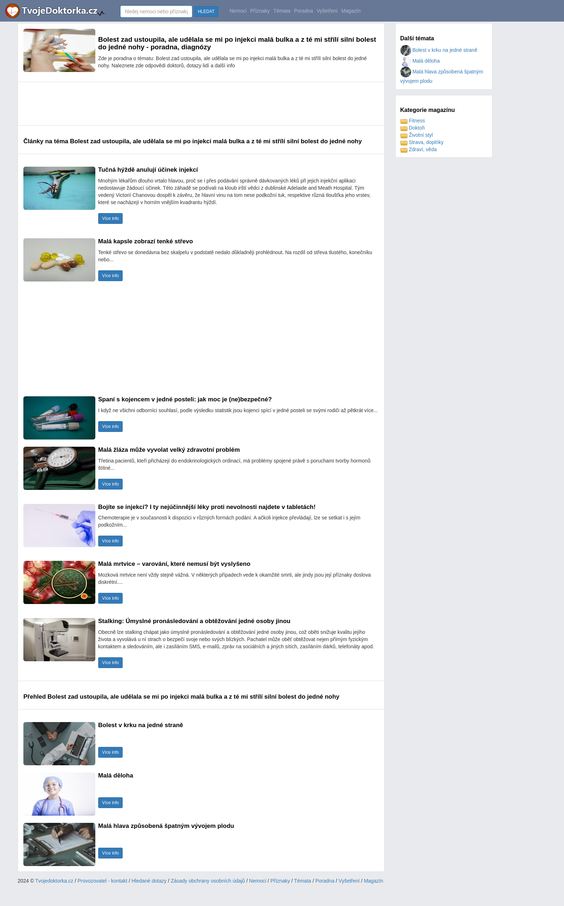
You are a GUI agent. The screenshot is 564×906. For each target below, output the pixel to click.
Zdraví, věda (418, 149)
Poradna (303, 11)
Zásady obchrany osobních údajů (208, 881)
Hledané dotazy (149, 881)
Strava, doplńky (422, 142)
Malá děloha (420, 61)
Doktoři (412, 128)
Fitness (412, 120)
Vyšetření (327, 11)
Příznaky (259, 11)
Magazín (351, 11)
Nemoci (237, 11)
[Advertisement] (154, 103)
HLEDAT (206, 11)
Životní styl (416, 135)
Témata (281, 11)
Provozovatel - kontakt (103, 881)
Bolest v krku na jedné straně (438, 50)
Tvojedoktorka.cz (54, 881)
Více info (110, 218)
